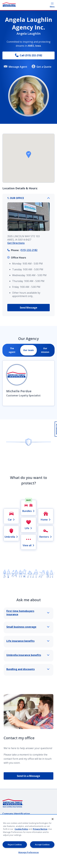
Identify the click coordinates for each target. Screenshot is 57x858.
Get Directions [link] (16, 243)
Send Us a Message (28, 776)
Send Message (28, 307)
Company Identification (16, 813)
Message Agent (15, 67)
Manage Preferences (28, 852)
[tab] (12, 350)
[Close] (52, 819)
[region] (28, 836)
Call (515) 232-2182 (28, 55)
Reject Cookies (15, 844)
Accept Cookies (42, 844)
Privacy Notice (40, 829)
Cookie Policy (21, 829)
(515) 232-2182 (28, 250)
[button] (28, 154)
